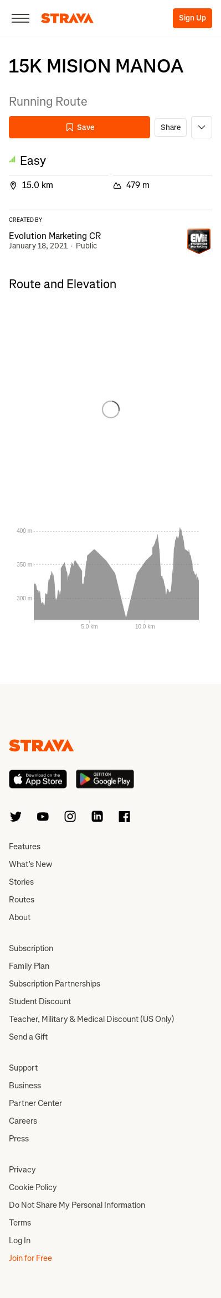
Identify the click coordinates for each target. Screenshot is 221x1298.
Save (79, 127)
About (19, 917)
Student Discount (40, 1001)
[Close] (20, 18)
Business (25, 1085)
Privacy (22, 1169)
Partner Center (35, 1103)
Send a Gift (28, 1036)
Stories (21, 881)
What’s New (30, 864)
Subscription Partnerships (54, 983)
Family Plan (29, 966)
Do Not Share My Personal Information (77, 1205)
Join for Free (30, 1258)
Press (19, 1138)
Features (24, 846)
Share (171, 127)
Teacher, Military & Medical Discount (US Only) (91, 1019)
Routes (21, 899)
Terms (20, 1222)
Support (23, 1067)
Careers (23, 1120)
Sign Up (192, 18)
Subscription (31, 948)
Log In (19, 1240)
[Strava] (67, 18)
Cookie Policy (33, 1187)
